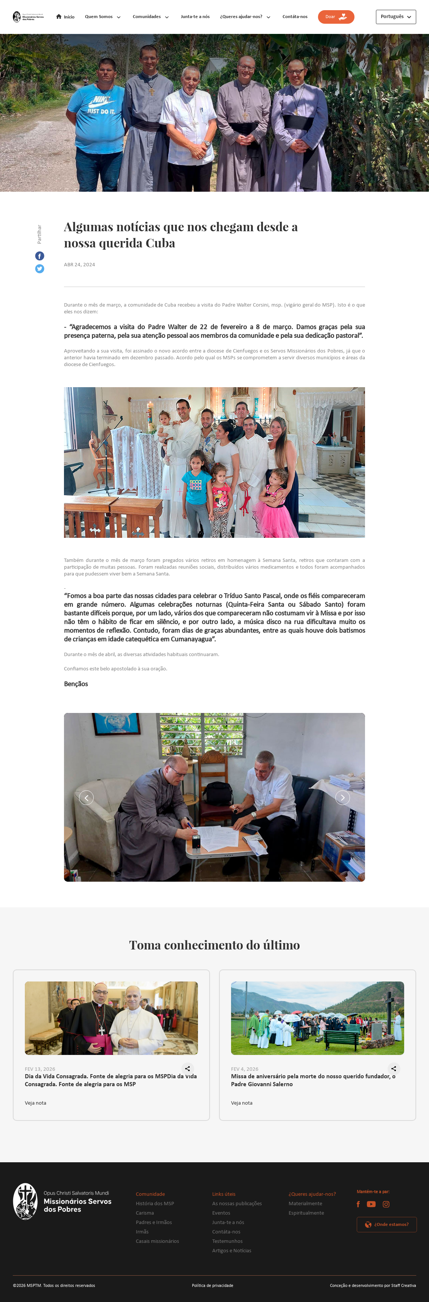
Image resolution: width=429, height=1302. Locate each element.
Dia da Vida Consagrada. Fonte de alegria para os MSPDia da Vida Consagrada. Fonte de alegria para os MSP (111, 1080)
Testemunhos (227, 1241)
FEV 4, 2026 (245, 1069)
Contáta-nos (295, 16)
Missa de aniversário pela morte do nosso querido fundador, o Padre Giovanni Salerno (313, 1080)
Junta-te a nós (195, 16)
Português (392, 17)
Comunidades (147, 16)
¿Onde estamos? (391, 1224)
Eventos (221, 1213)
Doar (336, 17)
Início (69, 17)
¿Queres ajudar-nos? (241, 16)
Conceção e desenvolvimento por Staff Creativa (373, 1286)
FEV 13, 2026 (40, 1069)
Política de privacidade (212, 1286)
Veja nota (35, 1103)
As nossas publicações (237, 1204)
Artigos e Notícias (231, 1251)
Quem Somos (99, 16)
